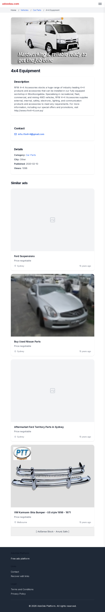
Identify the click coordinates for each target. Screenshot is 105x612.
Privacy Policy (18, 593)
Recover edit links (20, 576)
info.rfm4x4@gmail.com (31, 134)
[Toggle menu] (100, 4)
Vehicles (24, 10)
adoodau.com (10, 3)
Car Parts (37, 10)
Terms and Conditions (22, 589)
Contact (15, 571)
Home (13, 10)
